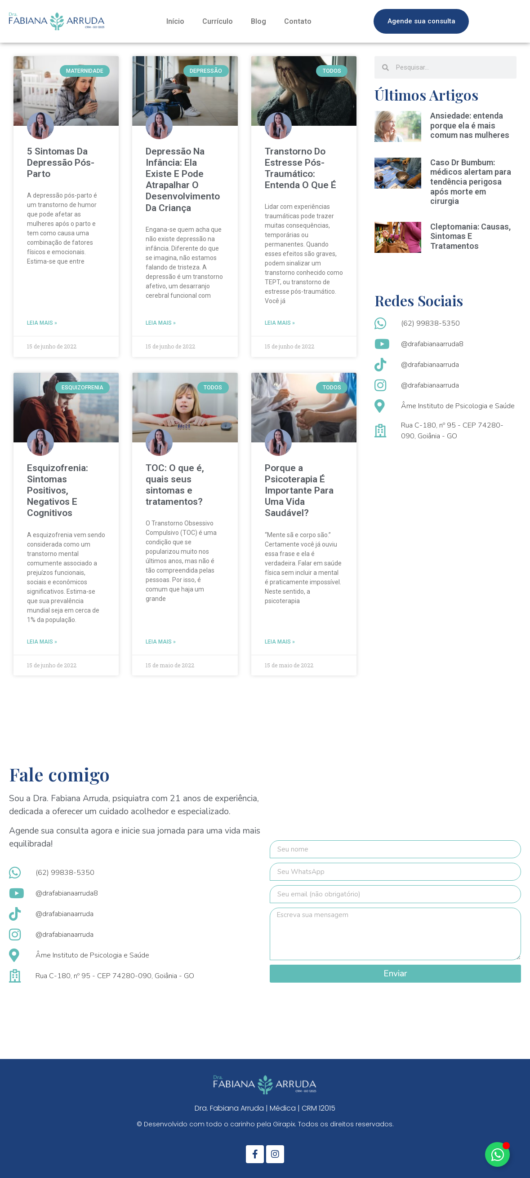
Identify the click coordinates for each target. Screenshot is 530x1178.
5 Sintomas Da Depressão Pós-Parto (60, 162)
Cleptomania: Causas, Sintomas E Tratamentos (470, 236)
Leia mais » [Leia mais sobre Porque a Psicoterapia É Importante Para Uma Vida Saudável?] (280, 642)
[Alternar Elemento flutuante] (497, 1154)
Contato (298, 21)
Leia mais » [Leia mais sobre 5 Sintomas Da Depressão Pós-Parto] (42, 323)
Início (175, 21)
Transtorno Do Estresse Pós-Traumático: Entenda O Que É (300, 168)
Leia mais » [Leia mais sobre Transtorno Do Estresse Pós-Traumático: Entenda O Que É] (280, 323)
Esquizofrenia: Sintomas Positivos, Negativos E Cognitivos (57, 491)
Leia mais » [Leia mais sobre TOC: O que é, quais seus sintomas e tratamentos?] (161, 642)
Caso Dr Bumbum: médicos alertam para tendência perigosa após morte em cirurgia (470, 182)
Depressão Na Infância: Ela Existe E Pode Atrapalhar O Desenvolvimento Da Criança (183, 179)
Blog (258, 21)
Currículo (217, 21)
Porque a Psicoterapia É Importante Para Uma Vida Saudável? (299, 491)
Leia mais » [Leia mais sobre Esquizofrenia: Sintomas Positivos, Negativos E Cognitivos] (42, 642)
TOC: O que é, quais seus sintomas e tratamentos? (175, 485)
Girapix (284, 1124)
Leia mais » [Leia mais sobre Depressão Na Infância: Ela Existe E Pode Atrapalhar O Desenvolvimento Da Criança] (161, 323)
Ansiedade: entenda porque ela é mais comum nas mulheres (469, 125)
